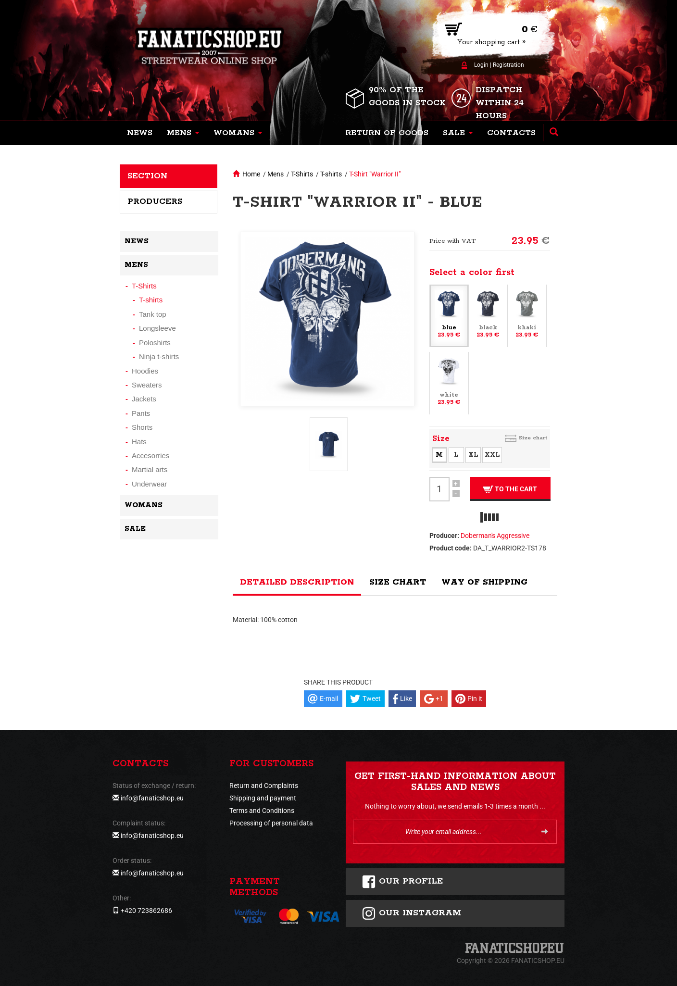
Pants (141, 413)
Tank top (152, 314)
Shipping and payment (262, 798)
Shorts (142, 427)
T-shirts (331, 174)
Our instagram (411, 913)
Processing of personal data (271, 823)
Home (251, 174)
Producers (154, 201)
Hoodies (145, 371)
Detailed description (297, 582)
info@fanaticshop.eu (152, 798)
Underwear (149, 484)
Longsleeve (157, 328)
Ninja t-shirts (159, 356)
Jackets (144, 399)
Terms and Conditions (261, 810)
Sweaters (147, 385)
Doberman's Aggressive (495, 535)
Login (481, 65)
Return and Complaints (263, 785)
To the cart (510, 489)
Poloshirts (155, 342)
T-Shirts (302, 174)
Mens (275, 174)
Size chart (532, 437)
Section (147, 176)
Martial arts (149, 469)
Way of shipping (484, 582)
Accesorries (150, 455)
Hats (139, 441)
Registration (508, 65)
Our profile (402, 881)
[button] (183, 133)
